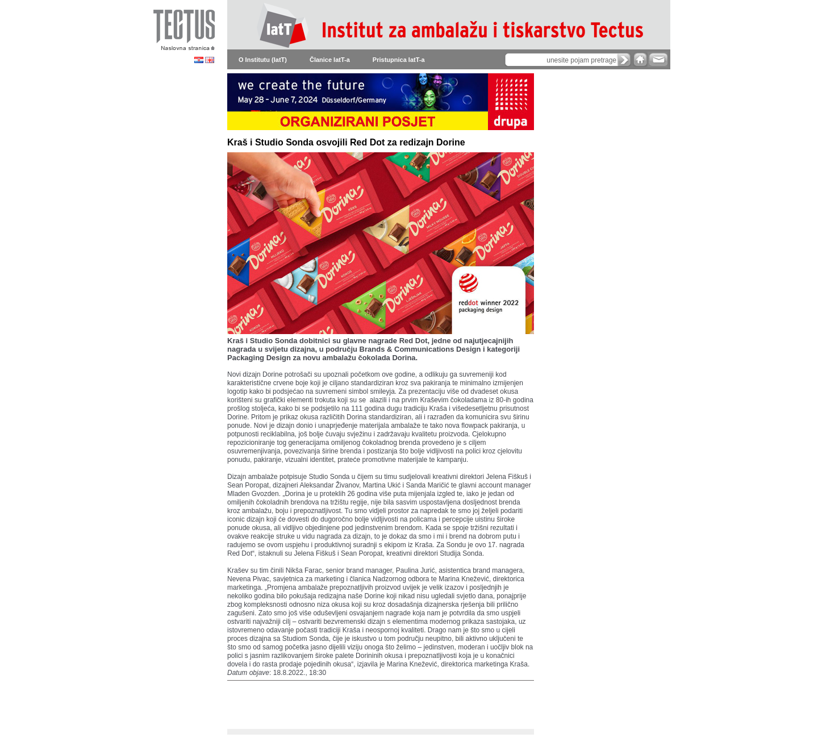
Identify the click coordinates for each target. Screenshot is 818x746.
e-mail (657, 59)
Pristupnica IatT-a (399, 59)
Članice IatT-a (330, 59)
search (624, 59)
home (640, 59)
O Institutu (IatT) (263, 59)
